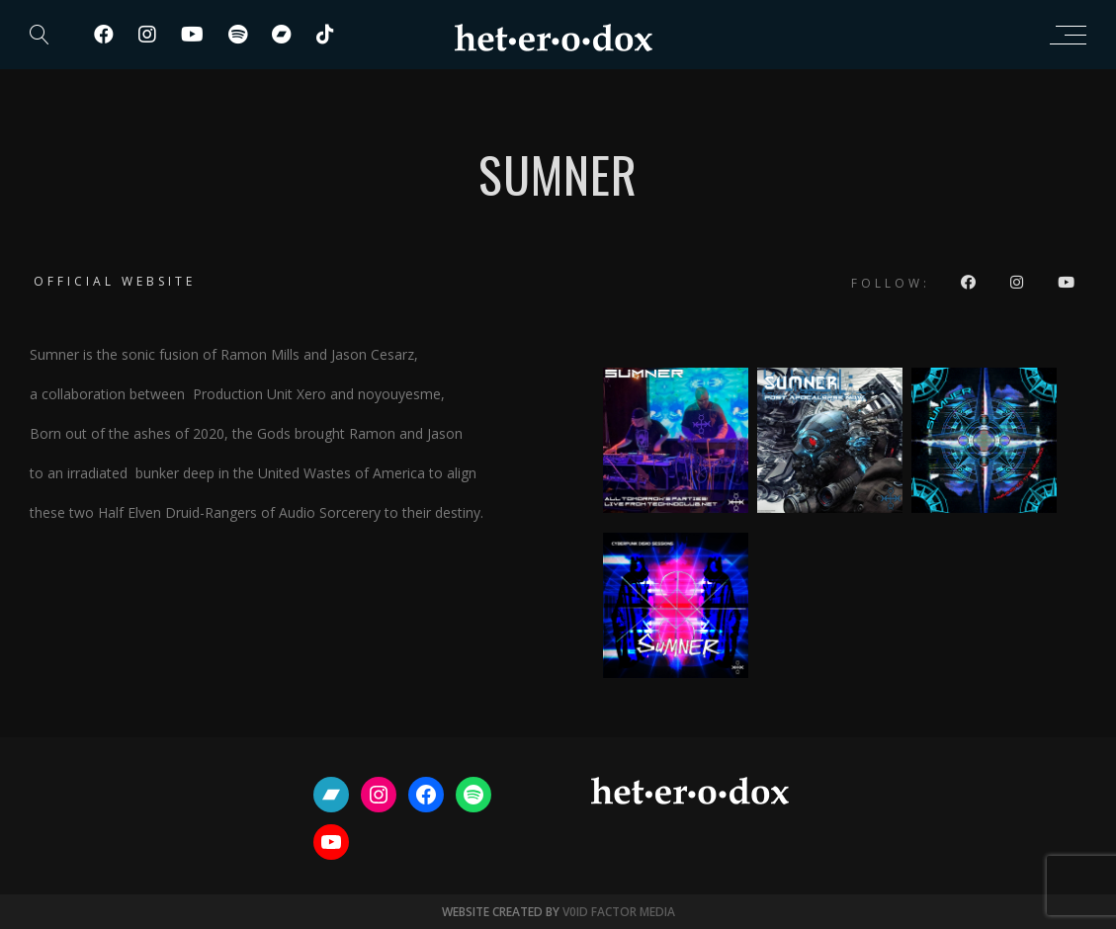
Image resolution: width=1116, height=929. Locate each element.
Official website (115, 281)
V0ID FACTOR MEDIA (618, 911)
